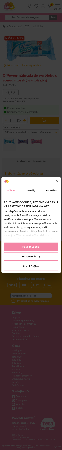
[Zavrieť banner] (57, 181)
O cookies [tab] (51, 190)
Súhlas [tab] (11, 190)
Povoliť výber (31, 266)
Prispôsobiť (31, 256)
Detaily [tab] (31, 190)
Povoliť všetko (31, 246)
